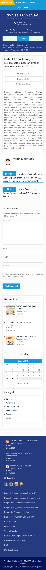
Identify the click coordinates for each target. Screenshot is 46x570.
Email (5, 257)
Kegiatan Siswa (24, 84)
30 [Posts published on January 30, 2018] (12, 378)
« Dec (20, 384)
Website (6, 266)
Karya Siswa (10, 403)
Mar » (26, 384)
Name (5, 248)
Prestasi (9, 414)
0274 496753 (21, 22)
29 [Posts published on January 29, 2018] (7, 378)
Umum (8, 418)
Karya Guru (10, 399)
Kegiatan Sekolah (12, 407)
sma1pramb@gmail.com (24, 24)
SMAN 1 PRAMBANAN (23, 15)
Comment (7, 220)
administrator (24, 79)
